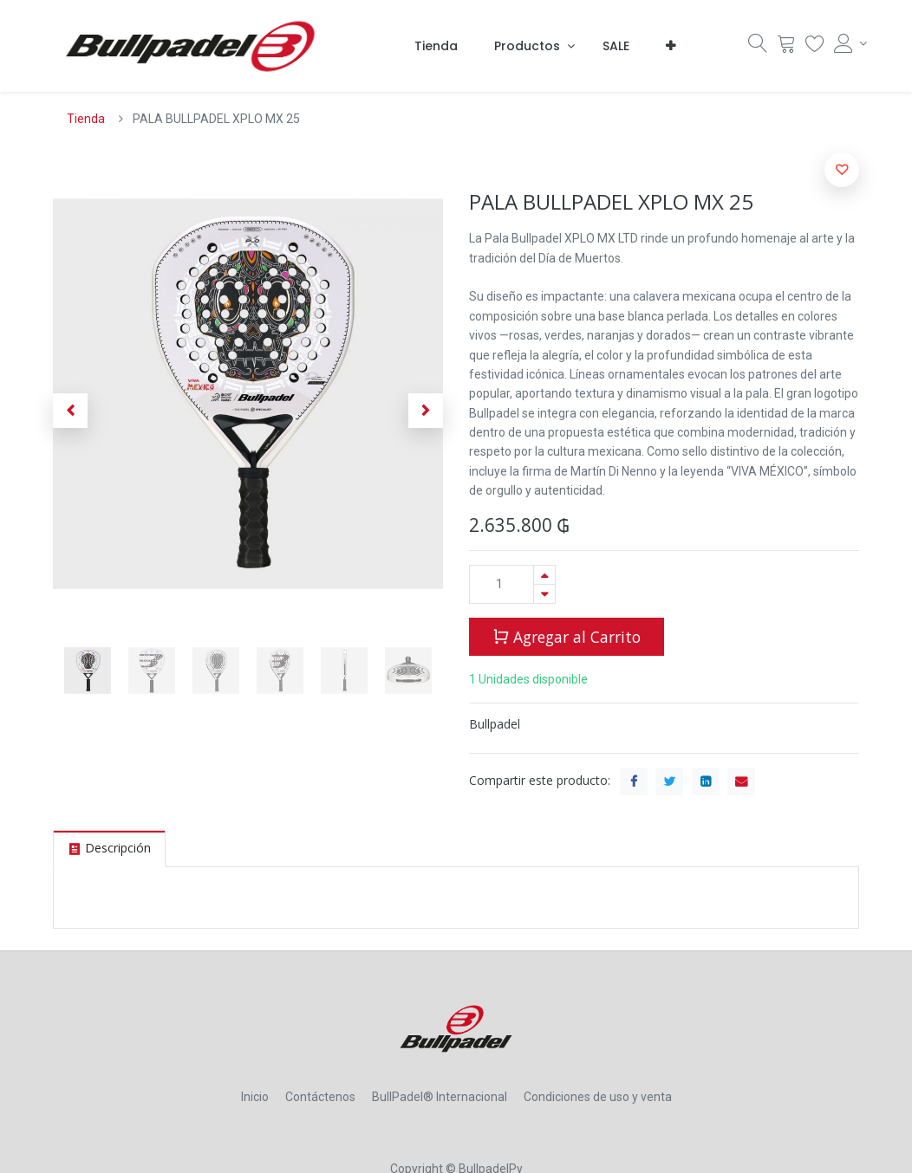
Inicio (255, 1097)
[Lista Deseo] (814, 48)
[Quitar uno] (544, 594)
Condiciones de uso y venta (598, 1097)
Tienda (86, 119)
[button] (670, 46)
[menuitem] (436, 46)
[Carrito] (786, 48)
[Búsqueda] (757, 48)
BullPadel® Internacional (439, 1097)
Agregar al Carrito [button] (566, 635)
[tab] (109, 848)
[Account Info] (846, 43)
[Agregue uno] (544, 575)
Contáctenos (320, 1097)
